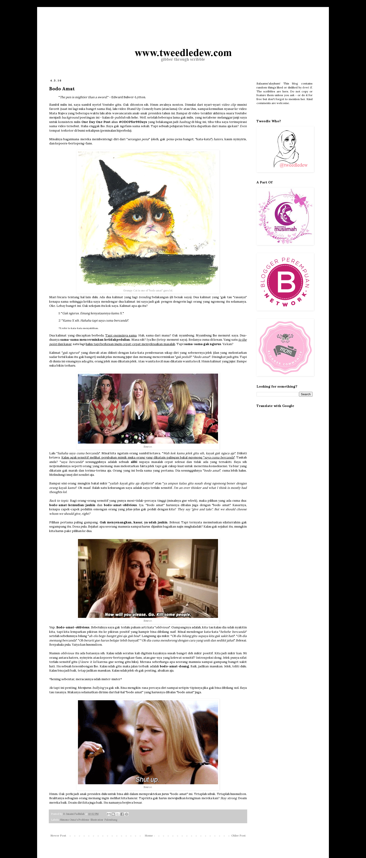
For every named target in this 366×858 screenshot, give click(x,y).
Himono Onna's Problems (74, 819)
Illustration (97, 819)
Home (149, 835)
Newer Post (58, 835)
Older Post (238, 835)
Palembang (111, 819)
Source (148, 446)
